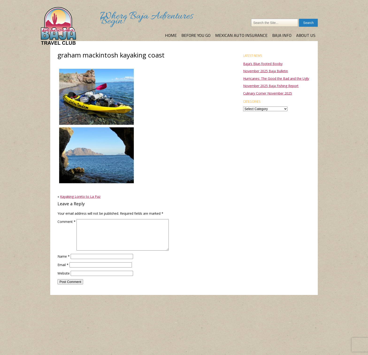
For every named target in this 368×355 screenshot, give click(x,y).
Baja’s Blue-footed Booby (263, 63)
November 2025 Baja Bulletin (265, 71)
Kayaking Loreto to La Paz (80, 196)
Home (171, 35)
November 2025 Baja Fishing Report (271, 86)
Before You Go (196, 35)
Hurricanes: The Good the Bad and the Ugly (276, 78)
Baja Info (281, 35)
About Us (305, 35)
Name (64, 256)
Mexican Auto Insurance (241, 35)
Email (63, 265)
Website (64, 273)
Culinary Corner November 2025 (267, 93)
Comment (67, 221)
